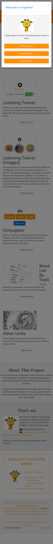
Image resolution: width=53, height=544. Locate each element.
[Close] (48, 4)
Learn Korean (26, 61)
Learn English (26, 53)
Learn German (26, 46)
